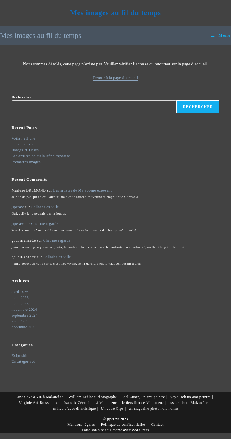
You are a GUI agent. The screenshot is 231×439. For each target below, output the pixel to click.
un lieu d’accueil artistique (74, 408)
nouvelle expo (23, 144)
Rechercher (22, 97)
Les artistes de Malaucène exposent (41, 156)
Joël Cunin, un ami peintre (143, 397)
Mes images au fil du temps (115, 13)
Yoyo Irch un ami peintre (190, 397)
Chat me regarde (44, 224)
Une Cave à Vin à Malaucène (40, 397)
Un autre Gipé (112, 408)
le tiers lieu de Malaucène (143, 403)
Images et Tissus (25, 150)
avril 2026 (20, 292)
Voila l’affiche (24, 138)
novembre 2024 (24, 309)
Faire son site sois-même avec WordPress (115, 430)
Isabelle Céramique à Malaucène (90, 403)
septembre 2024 (25, 315)
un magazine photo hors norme (154, 408)
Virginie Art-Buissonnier (39, 403)
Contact (157, 424)
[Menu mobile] (221, 35)
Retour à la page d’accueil (115, 78)
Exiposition (21, 356)
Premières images (26, 162)
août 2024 (20, 321)
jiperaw (18, 207)
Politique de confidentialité (123, 424)
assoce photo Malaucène (188, 403)
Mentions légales (81, 424)
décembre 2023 (24, 327)
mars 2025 (20, 304)
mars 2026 (20, 297)
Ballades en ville (45, 207)
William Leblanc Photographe (93, 397)
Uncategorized (24, 361)
